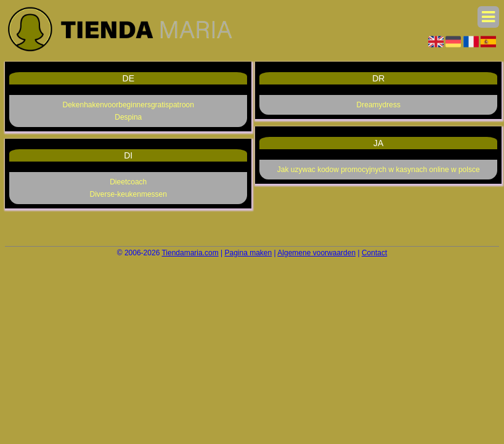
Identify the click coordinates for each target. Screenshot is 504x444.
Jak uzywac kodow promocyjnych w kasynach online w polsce (378, 169)
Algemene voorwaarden (316, 253)
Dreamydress (378, 105)
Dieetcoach (128, 182)
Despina (128, 117)
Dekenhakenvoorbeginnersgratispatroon (127, 105)
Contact (374, 253)
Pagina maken (248, 253)
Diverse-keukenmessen (128, 194)
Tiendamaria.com (189, 253)
